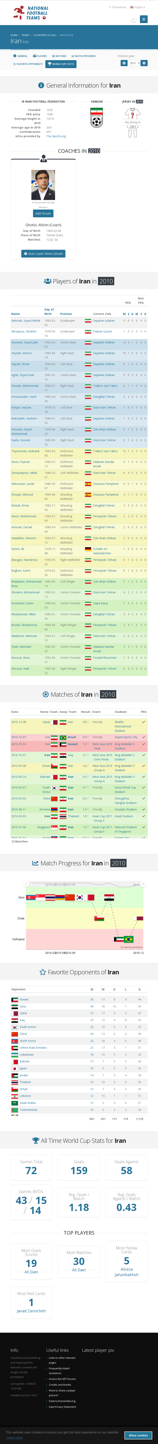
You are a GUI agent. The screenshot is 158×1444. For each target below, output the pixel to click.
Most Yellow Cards (126, 1250)
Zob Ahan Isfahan (104, 429)
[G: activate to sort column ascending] (140, 989)
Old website (118, 7)
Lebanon (25, 1096)
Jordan (24, 1075)
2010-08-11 (18, 809)
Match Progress (84, 56)
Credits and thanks (60, 1384)
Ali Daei (31, 1272)
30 (91, 999)
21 (91, 1047)
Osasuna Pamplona (105, 484)
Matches (59, 56)
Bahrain (25, 1061)
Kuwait (24, 999)
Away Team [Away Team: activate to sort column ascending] (68, 712)
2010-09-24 (18, 777)
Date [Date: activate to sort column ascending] (14, 712)
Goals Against (127, 1162)
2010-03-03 (18, 816)
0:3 (85, 737)
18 (91, 1054)
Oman (24, 1089)
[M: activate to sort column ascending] (92, 989)
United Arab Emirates (33, 1047)
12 (91, 1096)
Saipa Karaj (100, 603)
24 (91, 1034)
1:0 (85, 816)
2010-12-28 (18, 722)
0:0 (85, 722)
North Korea (28, 1041)
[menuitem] (84, 884)
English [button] (137, 7)
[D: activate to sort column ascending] (114, 989)
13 (91, 1082)
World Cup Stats (61, 64)
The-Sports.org (56, 136)
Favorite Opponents (28, 64)
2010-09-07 (18, 787)
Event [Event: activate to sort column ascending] (96, 712)
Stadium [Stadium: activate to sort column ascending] (121, 712)
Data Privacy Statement (62, 1407)
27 (91, 1013)
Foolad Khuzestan (104, 657)
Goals (79, 1162)
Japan (23, 1068)
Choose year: (126, 56)
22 (91, 1041)
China (23, 1034)
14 (91, 1075)
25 (91, 1027)
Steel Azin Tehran (104, 407)
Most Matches (79, 1253)
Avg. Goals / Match (79, 1197)
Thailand (25, 1082)
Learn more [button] (14, 1437)
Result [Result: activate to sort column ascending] (85, 712)
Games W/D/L (31, 1192)
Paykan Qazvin (102, 331)
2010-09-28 (18, 766)
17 (91, 1061)
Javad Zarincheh (31, 1311)
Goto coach (43, 254)
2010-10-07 (18, 737)
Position (66, 314)
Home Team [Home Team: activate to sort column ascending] (49, 712)
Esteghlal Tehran (104, 397)
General (20, 56)
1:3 (85, 809)
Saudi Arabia (28, 1103)
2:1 (85, 755)
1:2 (85, 744)
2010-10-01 (18, 755)
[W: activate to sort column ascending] (103, 989)
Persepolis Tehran (104, 516)
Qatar (23, 1013)
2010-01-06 (18, 827)
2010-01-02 (18, 838)
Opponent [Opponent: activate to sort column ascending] (18, 989)
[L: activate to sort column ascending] (126, 989)
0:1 (85, 787)
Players (40, 56)
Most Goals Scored (31, 1253)
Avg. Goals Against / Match (126, 1197)
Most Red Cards (31, 1294)
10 (91, 1110)
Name (15, 314)
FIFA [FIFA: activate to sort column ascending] (143, 712)
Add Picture (43, 213)
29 (91, 1006)
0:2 (85, 798)
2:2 (85, 766)
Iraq (22, 1020)
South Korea (28, 1027)
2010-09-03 (18, 798)
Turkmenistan (28, 1110)
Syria (23, 1006)
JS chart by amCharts (132, 947)
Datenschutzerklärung (62, 1401)
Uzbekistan (27, 1054)
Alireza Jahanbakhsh (127, 1272)
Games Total (31, 1162)
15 (91, 1068)
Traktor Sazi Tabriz (105, 386)
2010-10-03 (18, 744)
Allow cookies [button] (138, 1435)
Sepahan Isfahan (104, 320)
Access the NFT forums (62, 1379)
